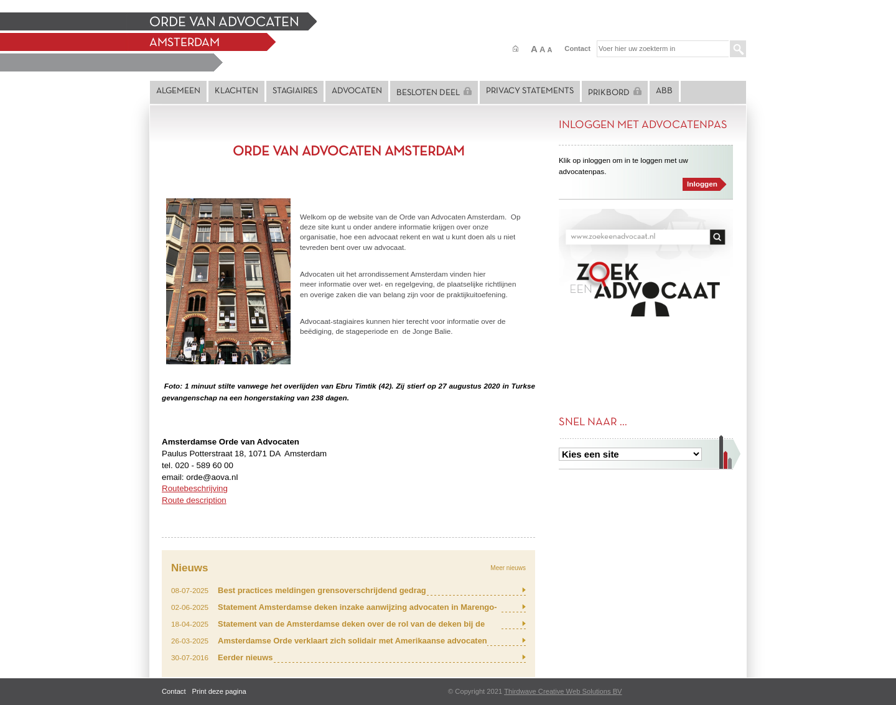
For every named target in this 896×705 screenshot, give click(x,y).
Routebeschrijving (195, 488)
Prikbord (615, 92)
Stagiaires (295, 91)
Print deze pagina (219, 691)
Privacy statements (530, 91)
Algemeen (178, 91)
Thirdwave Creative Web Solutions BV (563, 691)
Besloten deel (434, 92)
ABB (664, 91)
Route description (194, 500)
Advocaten (357, 91)
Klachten (236, 91)
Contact (577, 48)
